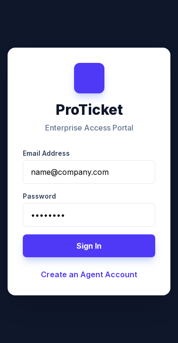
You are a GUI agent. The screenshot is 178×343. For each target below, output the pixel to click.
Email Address (46, 153)
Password (39, 196)
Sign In (89, 246)
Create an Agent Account (89, 274)
